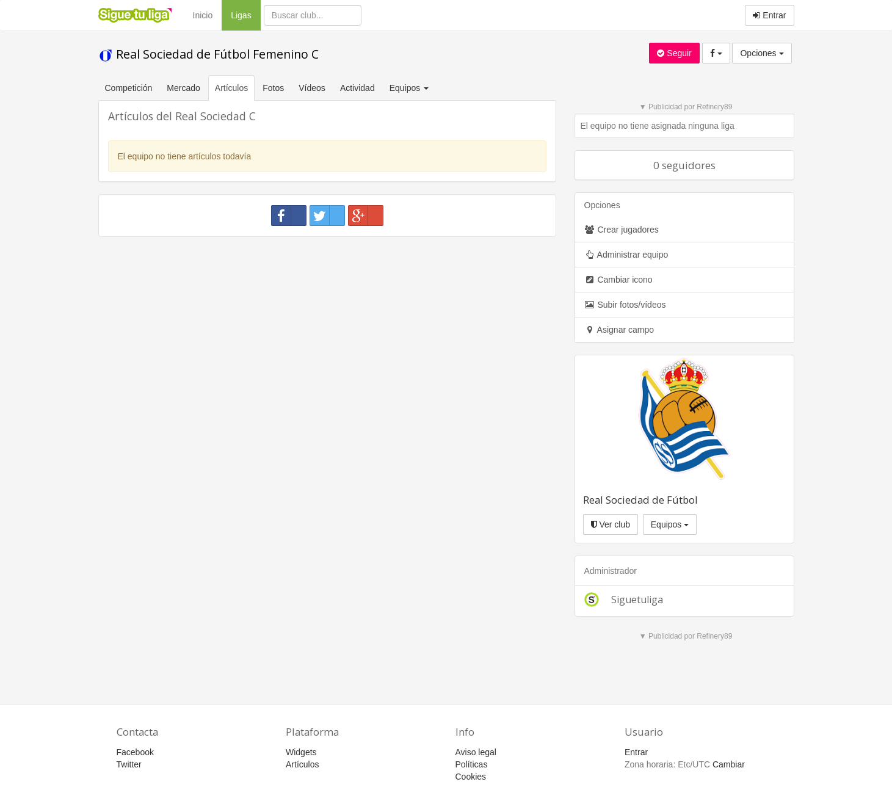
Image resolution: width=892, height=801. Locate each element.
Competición (129, 88)
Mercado (183, 88)
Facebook (135, 752)
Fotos (273, 88)
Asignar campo (619, 330)
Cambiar (729, 764)
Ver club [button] (610, 524)
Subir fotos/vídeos (625, 305)
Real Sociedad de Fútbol (640, 500)
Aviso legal (475, 752)
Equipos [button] (410, 88)
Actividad (357, 88)
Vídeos (312, 88)
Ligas (245, 14)
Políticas (471, 764)
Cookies (471, 776)
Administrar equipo (626, 254)
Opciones (761, 53)
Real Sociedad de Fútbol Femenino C (208, 54)
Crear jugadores (621, 229)
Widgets (301, 752)
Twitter (129, 764)
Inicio (203, 15)
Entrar (769, 15)
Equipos (670, 524)
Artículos (231, 88)
